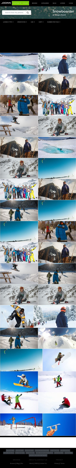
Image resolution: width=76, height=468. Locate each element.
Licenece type (8, 22)
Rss (22, 463)
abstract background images (38, 455)
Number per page (53, 22)
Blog (54, 3)
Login (71, 3)
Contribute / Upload (20, 3)
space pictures (29, 450)
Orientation (22, 22)
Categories (45, 3)
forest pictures (20, 453)
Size (33, 22)
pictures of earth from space (44, 453)
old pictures (68, 453)
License (62, 3)
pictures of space (9, 453)
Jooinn (6, 3)
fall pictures (10, 450)
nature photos (65, 450)
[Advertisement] (38, 38)
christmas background (42, 450)
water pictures (59, 453)
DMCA (36, 463)
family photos (55, 450)
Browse (34, 3)
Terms (62, 463)
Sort (41, 22)
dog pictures (19, 450)
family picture (30, 453)
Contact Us (43, 463)
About (31, 463)
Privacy (56, 463)
